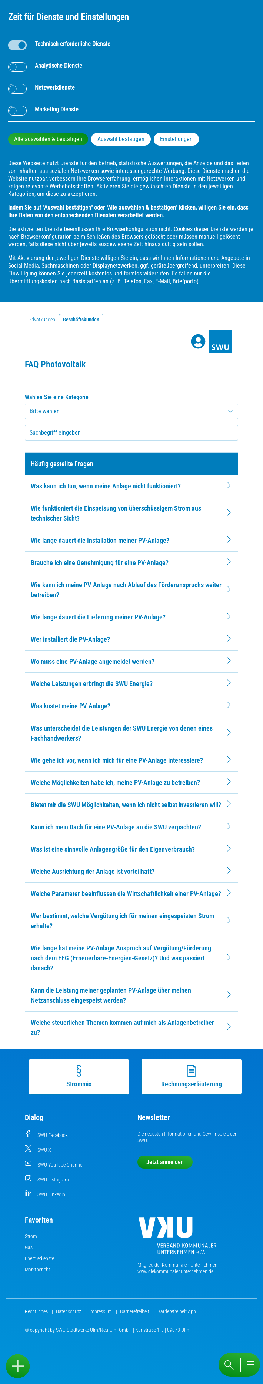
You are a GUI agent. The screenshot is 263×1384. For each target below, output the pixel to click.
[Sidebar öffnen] (18, 1366)
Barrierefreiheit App (176, 1311)
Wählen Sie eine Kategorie (57, 397)
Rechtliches (37, 1311)
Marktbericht (37, 1270)
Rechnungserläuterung (191, 1076)
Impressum (101, 1311)
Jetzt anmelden (165, 1162)
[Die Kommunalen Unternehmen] (177, 1238)
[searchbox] (131, 433)
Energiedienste (39, 1258)
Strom (31, 1236)
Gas (29, 1247)
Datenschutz (69, 1311)
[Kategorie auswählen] (131, 411)
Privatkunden (42, 319)
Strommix (78, 1076)
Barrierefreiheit (135, 1311)
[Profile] (198, 341)
